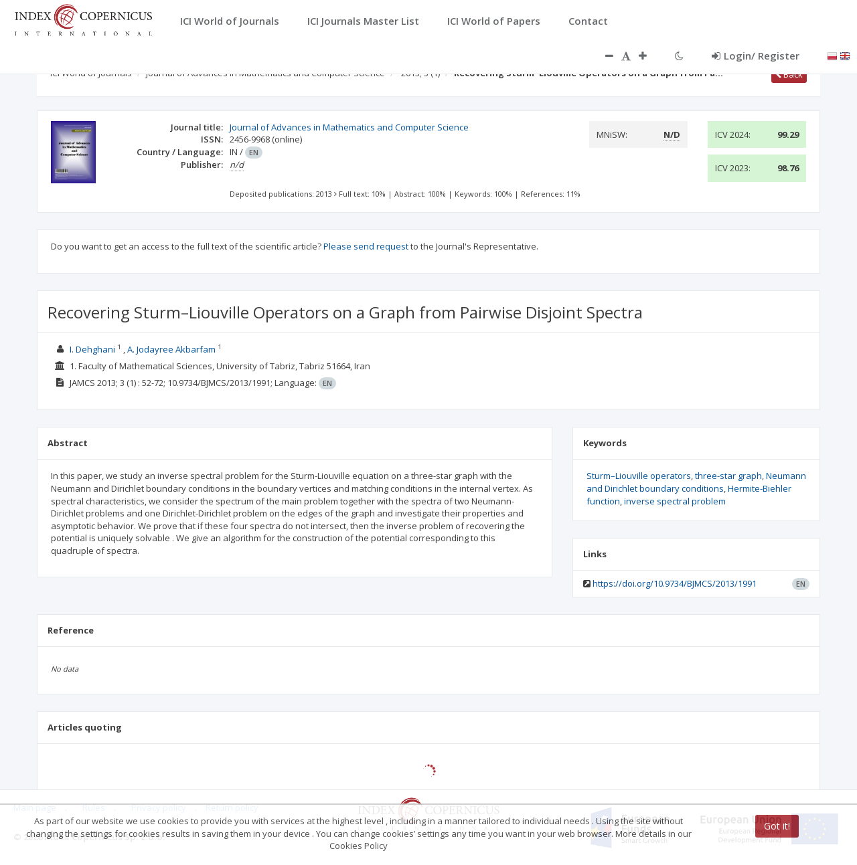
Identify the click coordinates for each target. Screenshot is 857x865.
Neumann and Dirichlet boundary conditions (696, 482)
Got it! (777, 826)
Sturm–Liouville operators (639, 476)
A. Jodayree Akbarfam (171, 349)
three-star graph (728, 476)
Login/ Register (755, 55)
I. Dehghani (92, 349)
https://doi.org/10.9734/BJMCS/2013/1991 (675, 583)
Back (789, 74)
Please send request (365, 246)
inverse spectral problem (675, 501)
